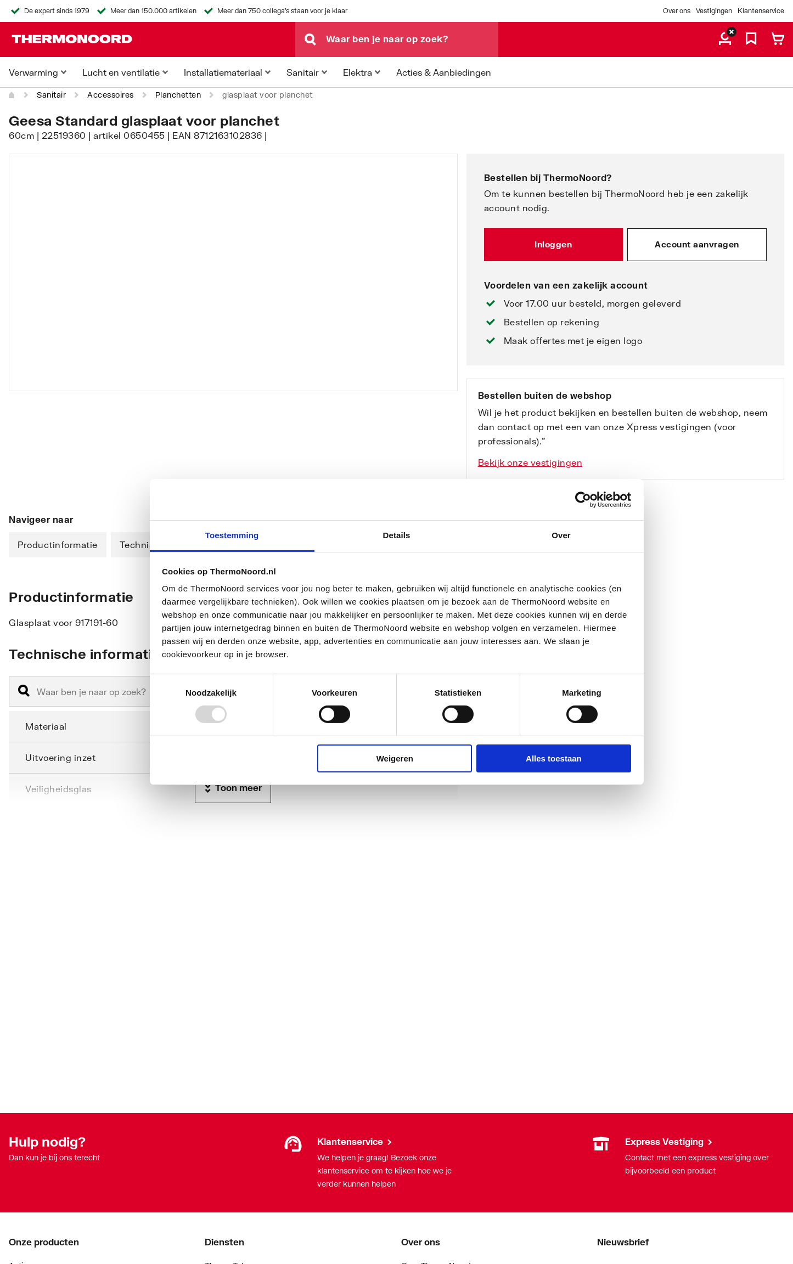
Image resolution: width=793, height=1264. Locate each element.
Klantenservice (761, 11)
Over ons (676, 11)
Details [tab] (396, 535)
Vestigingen (714, 11)
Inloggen (553, 244)
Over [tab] (561, 535)
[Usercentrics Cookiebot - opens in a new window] (583, 499)
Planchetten (178, 94)
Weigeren (394, 758)
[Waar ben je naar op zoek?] (412, 39)
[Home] (12, 95)
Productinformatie (58, 544)
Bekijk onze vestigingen (530, 462)
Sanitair (51, 94)
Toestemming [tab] (232, 535)
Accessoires (110, 94)
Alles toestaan (554, 758)
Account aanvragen (697, 244)
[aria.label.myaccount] (725, 39)
